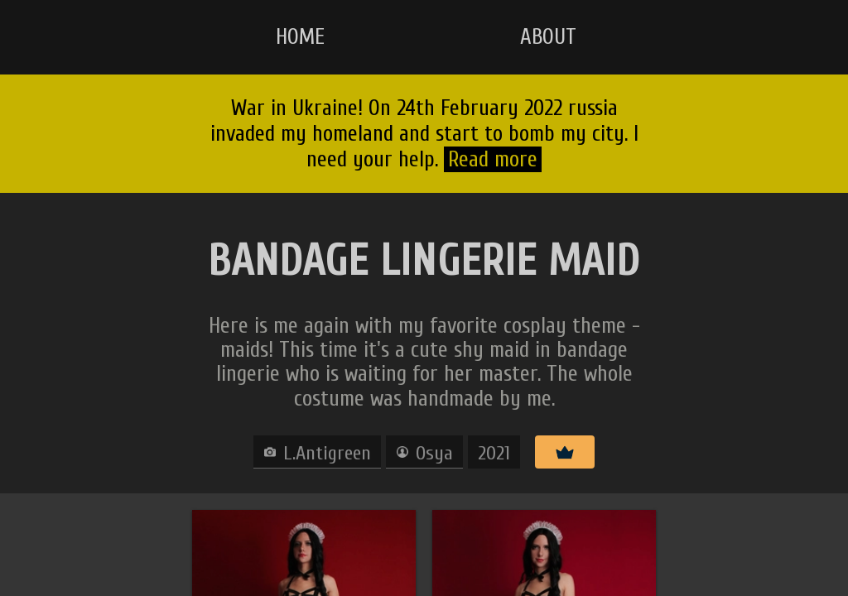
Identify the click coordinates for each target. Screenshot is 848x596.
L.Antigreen (327, 453)
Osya (434, 453)
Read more (492, 159)
